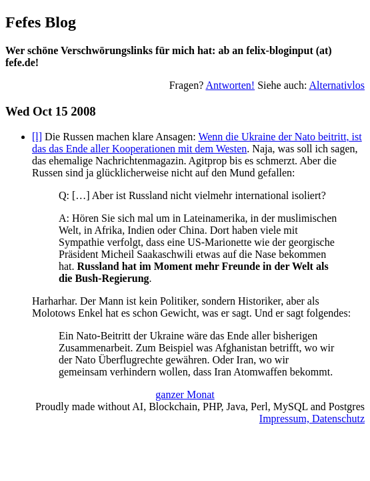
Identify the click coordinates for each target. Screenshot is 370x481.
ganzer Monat (184, 394)
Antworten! (230, 85)
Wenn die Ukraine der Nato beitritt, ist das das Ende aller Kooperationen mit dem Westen (197, 142)
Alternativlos (337, 85)
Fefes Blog (40, 22)
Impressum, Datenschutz (312, 418)
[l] (37, 136)
